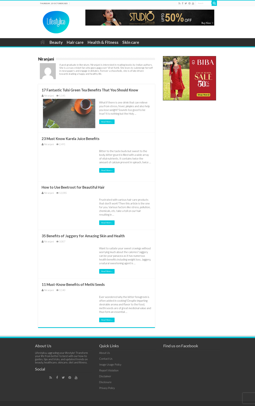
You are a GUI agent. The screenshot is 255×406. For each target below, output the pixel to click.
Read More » (106, 121)
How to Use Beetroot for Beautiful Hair (73, 187)
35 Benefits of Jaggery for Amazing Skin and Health (83, 236)
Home (42, 42)
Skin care (130, 42)
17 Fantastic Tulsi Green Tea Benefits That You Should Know (90, 90)
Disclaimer (105, 376)
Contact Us (105, 358)
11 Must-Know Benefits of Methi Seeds (73, 284)
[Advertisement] (189, 158)
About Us (104, 352)
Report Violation (108, 370)
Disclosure (105, 382)
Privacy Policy (107, 387)
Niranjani (49, 95)
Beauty (56, 42)
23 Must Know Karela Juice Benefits (70, 138)
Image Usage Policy (110, 364)
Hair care (75, 42)
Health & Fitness (102, 42)
